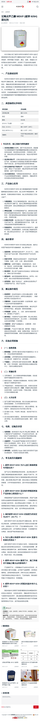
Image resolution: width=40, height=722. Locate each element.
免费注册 (9, 1)
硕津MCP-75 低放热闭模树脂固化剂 (29, 684)
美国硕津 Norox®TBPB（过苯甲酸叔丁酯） (10, 684)
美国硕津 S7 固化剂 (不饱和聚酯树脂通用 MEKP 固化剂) (10, 643)
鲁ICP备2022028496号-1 (26, 714)
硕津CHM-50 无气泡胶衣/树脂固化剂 (30, 663)
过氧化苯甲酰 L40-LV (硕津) (10, 662)
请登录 (3, 1)
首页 (2, 12)
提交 (36, 707)
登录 (2, 707)
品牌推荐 (5, 23)
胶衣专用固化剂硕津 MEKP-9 (30, 642)
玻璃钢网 (13, 714)
